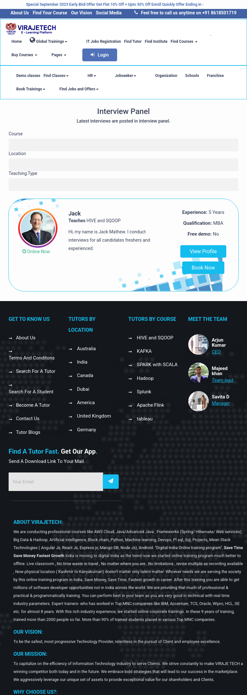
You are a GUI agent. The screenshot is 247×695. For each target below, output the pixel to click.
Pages (226, 41)
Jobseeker (103, 75)
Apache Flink (150, 405)
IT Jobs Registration (92, 41)
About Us (20, 12)
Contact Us (28, 418)
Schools (159, 75)
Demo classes (28, 75)
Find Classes (56, 75)
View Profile (203, 251)
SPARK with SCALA (157, 364)
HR (81, 75)
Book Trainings (213, 75)
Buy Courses (202, 41)
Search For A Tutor (35, 371)
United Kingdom (93, 416)
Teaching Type (23, 173)
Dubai (82, 389)
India (81, 362)
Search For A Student (31, 392)
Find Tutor (122, 41)
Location (17, 153)
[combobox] (123, 145)
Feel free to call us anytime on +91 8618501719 (185, 12)
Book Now (203, 268)
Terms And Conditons (32, 358)
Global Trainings (48, 40)
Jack (75, 213)
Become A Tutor (33, 405)
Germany (86, 430)
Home (16, 41)
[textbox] (12, 142)
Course (16, 134)
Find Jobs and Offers (30, 89)
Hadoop (145, 378)
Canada (85, 375)
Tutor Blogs (28, 432)
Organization (133, 75)
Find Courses (173, 41)
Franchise (182, 75)
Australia (86, 348)
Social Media (109, 12)
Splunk (143, 392)
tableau (144, 419)
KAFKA (144, 351)
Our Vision (81, 12)
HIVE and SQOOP (154, 338)
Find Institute (145, 41)
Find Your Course (50, 12)
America (85, 402)
